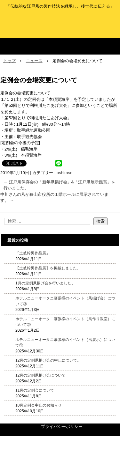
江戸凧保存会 (60, 20)
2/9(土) (10, 149)
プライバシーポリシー (62, 426)
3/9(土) (10, 155)
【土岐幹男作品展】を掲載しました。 (48, 268)
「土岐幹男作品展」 (32, 253)
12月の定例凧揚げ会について (40, 375)
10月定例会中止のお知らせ (38, 405)
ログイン (111, 460)
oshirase (64, 172)
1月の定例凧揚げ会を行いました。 (45, 283)
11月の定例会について (34, 390)
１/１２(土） (12, 99)
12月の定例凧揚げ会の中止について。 (48, 360)
